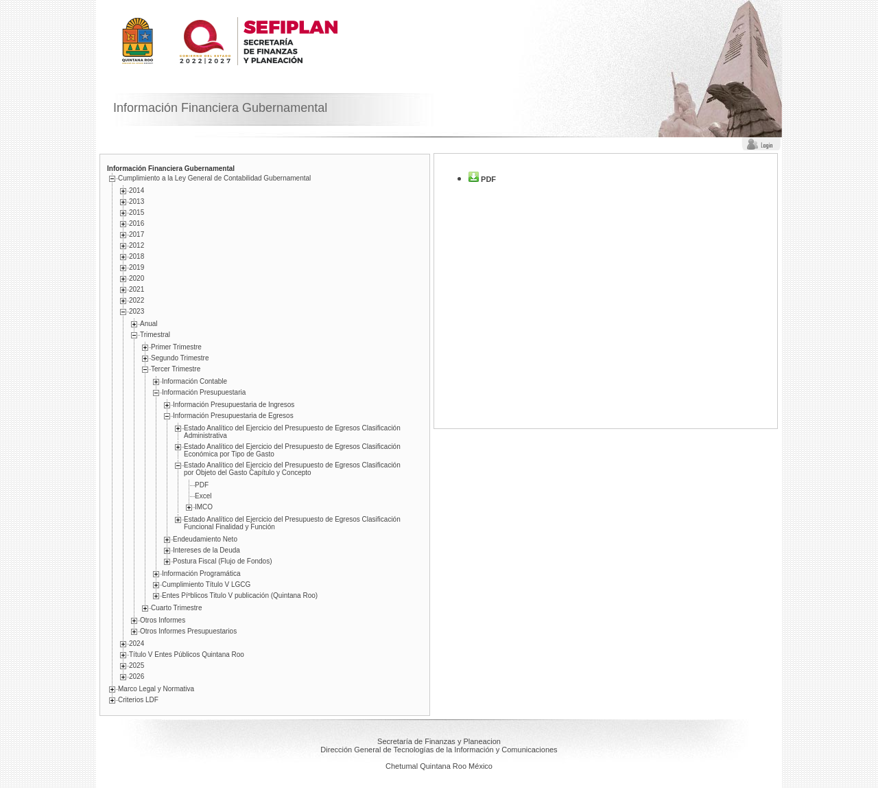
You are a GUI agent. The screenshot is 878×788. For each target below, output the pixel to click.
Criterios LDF (138, 700)
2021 (136, 289)
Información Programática (201, 573)
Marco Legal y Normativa (156, 689)
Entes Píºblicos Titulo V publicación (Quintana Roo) (240, 595)
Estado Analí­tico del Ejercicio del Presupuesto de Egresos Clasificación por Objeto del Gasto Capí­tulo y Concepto (292, 468)
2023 (136, 311)
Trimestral (155, 334)
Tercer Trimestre (175, 369)
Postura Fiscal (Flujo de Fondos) (222, 561)
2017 (136, 234)
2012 (136, 245)
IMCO (204, 507)
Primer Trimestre (176, 347)
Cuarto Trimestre (176, 608)
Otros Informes (162, 620)
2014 (136, 190)
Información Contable (194, 381)
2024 (136, 643)
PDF (202, 485)
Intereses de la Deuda (206, 550)
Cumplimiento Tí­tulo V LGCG (206, 584)
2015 (136, 212)
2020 (136, 278)
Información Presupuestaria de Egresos (233, 415)
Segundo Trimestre (180, 358)
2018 (136, 256)
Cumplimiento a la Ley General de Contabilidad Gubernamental (214, 178)
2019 (136, 267)
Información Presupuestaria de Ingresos (233, 404)
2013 (136, 201)
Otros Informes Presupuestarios (188, 631)
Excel (203, 496)
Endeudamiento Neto (205, 539)
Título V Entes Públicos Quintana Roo (186, 654)
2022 (136, 300)
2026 (136, 676)
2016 (136, 223)
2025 (136, 665)
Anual (149, 323)
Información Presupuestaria (204, 392)
